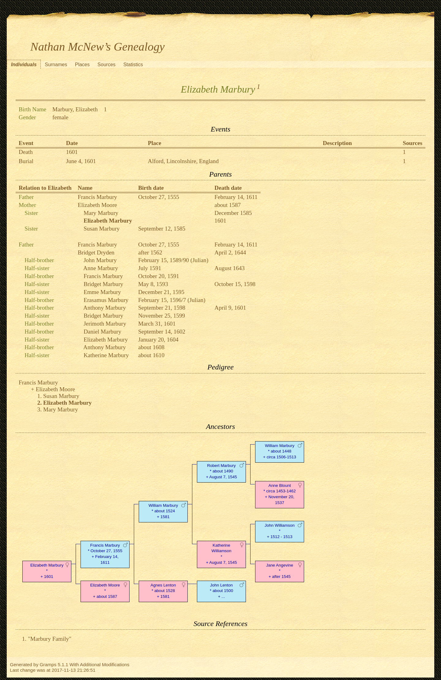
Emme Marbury (102, 292)
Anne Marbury (100, 268)
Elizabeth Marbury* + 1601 (46, 571)
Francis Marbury (97, 197)
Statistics (133, 64)
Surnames (56, 64)
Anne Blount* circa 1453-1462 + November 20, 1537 (279, 494)
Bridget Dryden (96, 252)
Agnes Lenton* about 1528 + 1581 (163, 591)
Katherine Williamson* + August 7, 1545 (221, 554)
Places (82, 64)
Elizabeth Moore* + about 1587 (105, 591)
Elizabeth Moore (97, 205)
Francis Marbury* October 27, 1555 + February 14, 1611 (105, 554)
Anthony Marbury (104, 307)
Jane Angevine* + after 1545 (279, 571)
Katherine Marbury (106, 355)
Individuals (24, 64)
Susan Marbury (102, 228)
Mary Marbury (101, 213)
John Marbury (100, 260)
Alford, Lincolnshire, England (183, 161)
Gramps (48, 664)
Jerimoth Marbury (105, 323)
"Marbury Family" (49, 639)
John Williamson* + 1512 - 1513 (280, 531)
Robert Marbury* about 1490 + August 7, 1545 (221, 471)
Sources (106, 64)
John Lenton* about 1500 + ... (221, 591)
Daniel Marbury (102, 331)
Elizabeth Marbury (106, 339)
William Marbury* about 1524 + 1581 (163, 511)
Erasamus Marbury (106, 300)
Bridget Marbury (103, 284)
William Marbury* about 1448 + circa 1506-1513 (279, 451)
